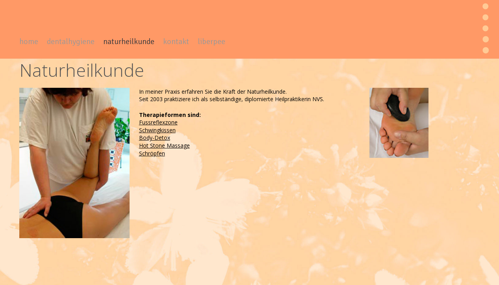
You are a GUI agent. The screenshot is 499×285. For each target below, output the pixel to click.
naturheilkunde (128, 41)
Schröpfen (152, 153)
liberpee (211, 41)
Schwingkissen (157, 130)
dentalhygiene (71, 41)
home (28, 41)
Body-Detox (154, 137)
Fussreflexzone (158, 122)
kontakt (176, 41)
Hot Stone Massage (164, 145)
